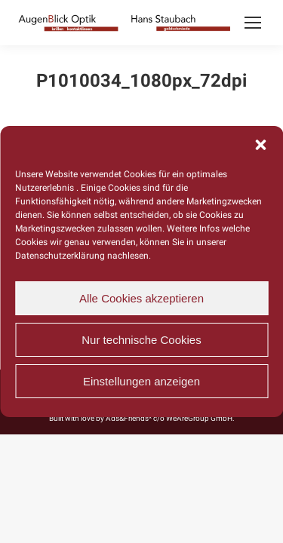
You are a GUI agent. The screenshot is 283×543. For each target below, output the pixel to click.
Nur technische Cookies (141, 339)
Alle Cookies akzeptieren (141, 298)
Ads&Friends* (129, 418)
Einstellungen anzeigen (141, 381)
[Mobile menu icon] (253, 23)
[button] (260, 144)
